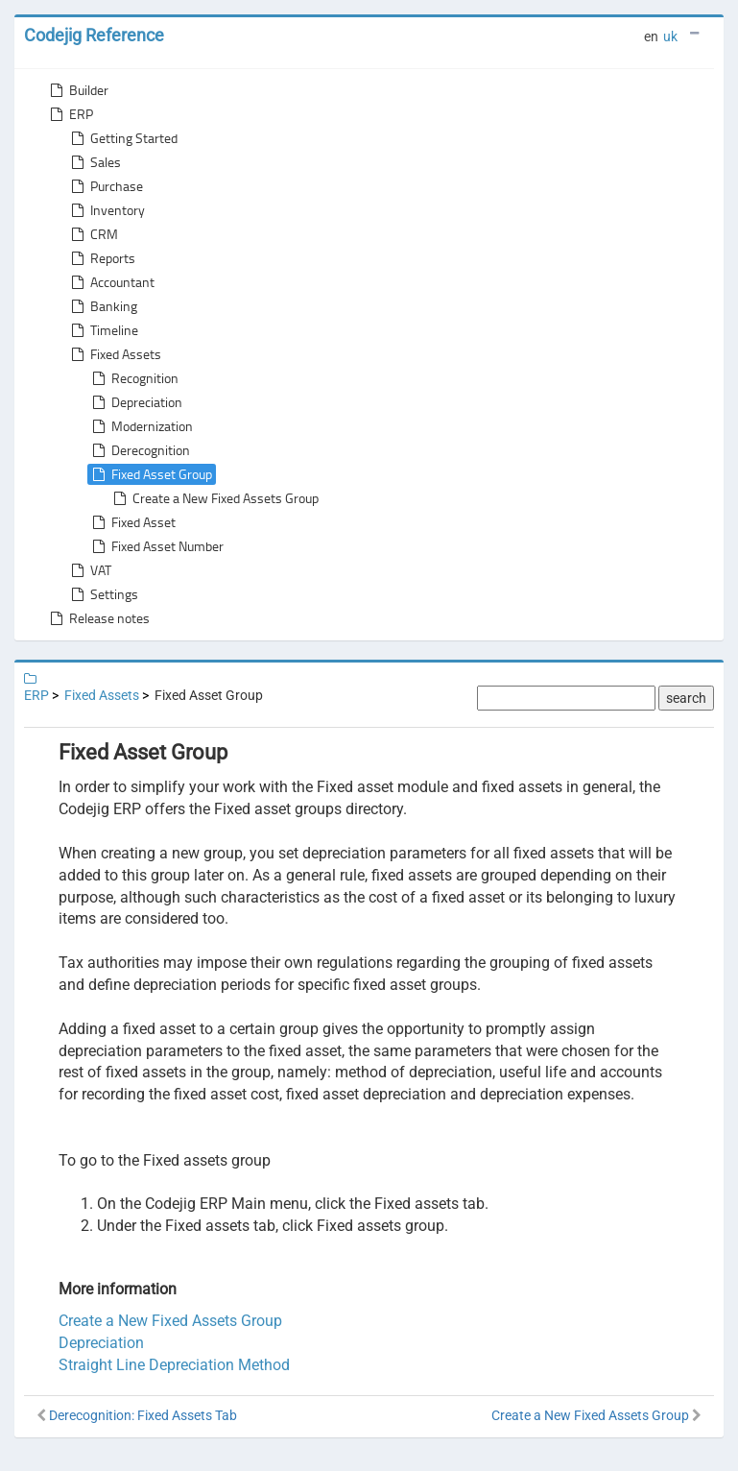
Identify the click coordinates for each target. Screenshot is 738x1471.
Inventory (106, 210)
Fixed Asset (132, 522)
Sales (94, 162)
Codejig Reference (94, 35)
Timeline (102, 330)
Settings (102, 594)
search (686, 698)
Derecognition (139, 450)
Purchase (105, 186)
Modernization (140, 426)
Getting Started (122, 138)
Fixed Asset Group (150, 474)
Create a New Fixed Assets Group (214, 498)
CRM (92, 234)
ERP (69, 114)
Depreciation (135, 402)
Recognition (133, 378)
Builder (77, 90)
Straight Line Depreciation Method (174, 1365)
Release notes (98, 618)
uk (670, 36)
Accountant (111, 282)
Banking (102, 306)
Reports (101, 258)
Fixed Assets (114, 354)
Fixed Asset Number (156, 546)
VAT (89, 570)
